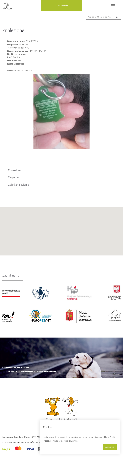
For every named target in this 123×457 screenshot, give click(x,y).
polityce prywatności (70, 440)
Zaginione (14, 177)
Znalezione (14, 170)
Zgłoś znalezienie (18, 184)
